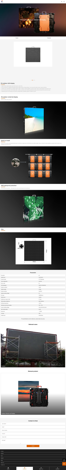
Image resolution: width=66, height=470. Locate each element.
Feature (17, 37)
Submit (33, 445)
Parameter (49, 37)
